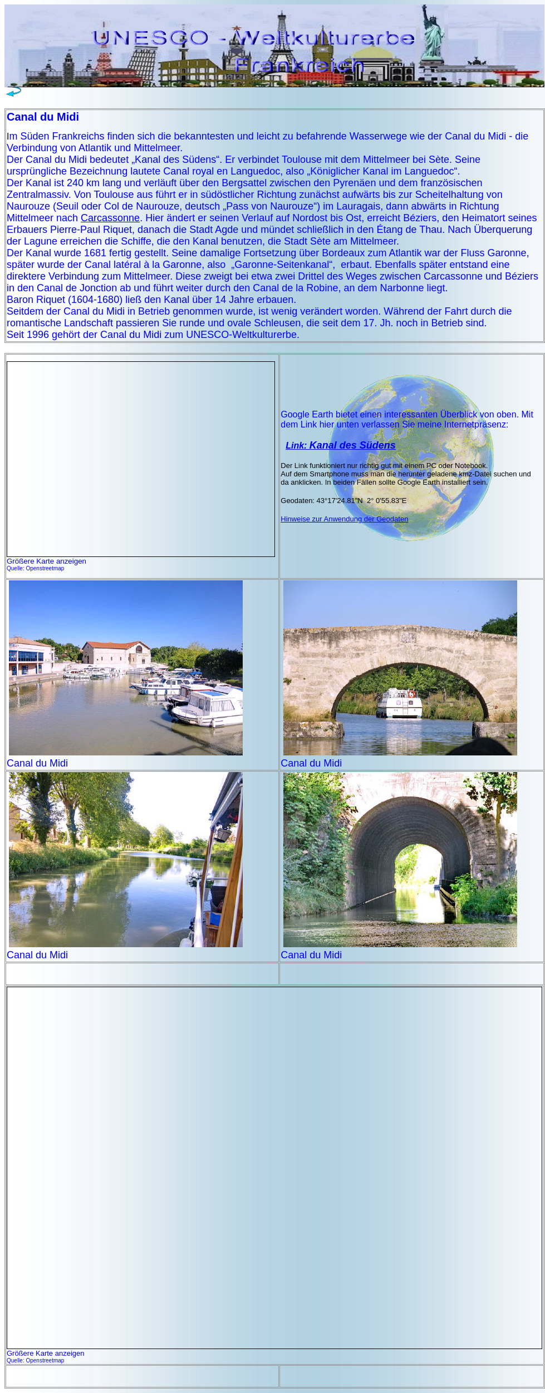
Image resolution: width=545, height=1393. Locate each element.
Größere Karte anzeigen (46, 561)
